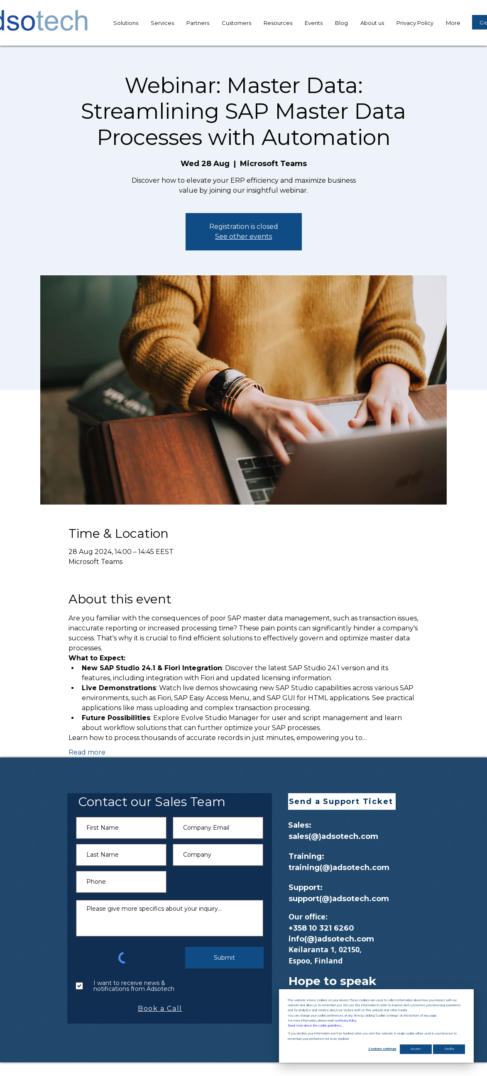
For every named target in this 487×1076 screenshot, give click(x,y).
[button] (278, 23)
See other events (243, 236)
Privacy (348, 1020)
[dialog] (376, 1026)
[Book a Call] (161, 1008)
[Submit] (224, 957)
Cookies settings (382, 1049)
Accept (416, 1049)
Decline (449, 1049)
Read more (87, 752)
